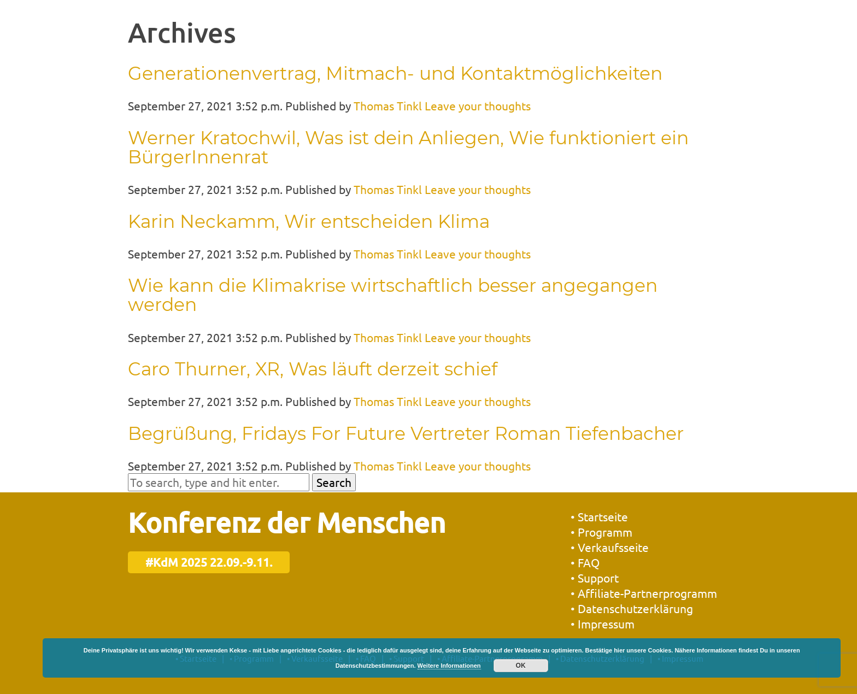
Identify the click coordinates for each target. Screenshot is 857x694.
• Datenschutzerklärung (632, 608)
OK (521, 665)
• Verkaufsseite (610, 547)
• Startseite (599, 516)
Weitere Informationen (449, 665)
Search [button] (333, 482)
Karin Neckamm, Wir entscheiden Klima (309, 221)
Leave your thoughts (478, 105)
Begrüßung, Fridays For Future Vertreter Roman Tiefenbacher (406, 433)
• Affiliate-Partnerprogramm (644, 593)
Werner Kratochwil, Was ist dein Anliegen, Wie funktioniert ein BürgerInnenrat (408, 147)
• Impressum (603, 623)
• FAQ (585, 562)
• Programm (601, 532)
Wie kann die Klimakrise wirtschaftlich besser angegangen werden (393, 294)
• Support (595, 578)
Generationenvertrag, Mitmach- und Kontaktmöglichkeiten (395, 73)
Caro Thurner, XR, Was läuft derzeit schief (312, 369)
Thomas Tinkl (388, 105)
